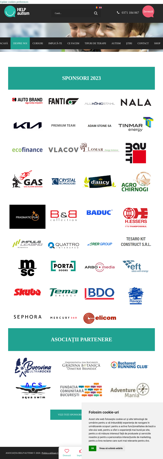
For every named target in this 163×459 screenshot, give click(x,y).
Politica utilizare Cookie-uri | (55, 453)
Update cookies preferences (14, 1)
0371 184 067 (128, 12)
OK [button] (92, 448)
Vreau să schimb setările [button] (111, 448)
